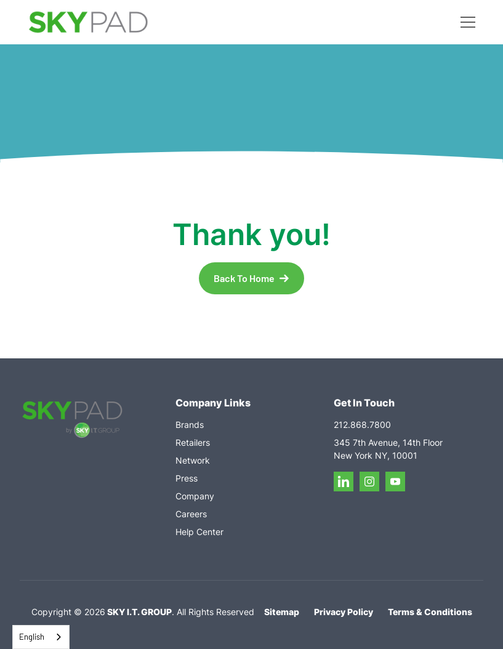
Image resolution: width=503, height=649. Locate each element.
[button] (465, 22)
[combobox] (41, 637)
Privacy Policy (343, 612)
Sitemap (281, 612)
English (31, 637)
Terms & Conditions (430, 612)
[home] (88, 22)
